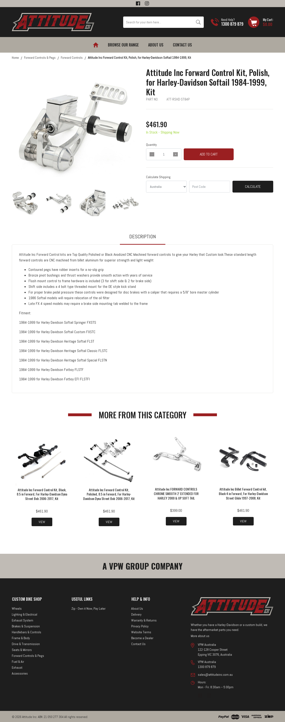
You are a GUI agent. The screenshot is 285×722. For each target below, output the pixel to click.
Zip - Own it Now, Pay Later (88, 607)
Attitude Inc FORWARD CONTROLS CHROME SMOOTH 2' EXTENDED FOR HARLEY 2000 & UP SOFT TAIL (176, 493)
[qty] (163, 154)
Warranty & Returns (144, 619)
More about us (200, 635)
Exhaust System (22, 619)
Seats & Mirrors (22, 649)
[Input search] (158, 22)
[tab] (142, 239)
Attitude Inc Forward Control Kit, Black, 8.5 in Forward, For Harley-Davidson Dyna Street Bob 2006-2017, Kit (42, 493)
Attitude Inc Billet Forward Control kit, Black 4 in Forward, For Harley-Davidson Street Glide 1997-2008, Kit (243, 493)
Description (142, 236)
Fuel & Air (18, 661)
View (42, 521)
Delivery (136, 613)
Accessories (20, 672)
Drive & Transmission (26, 643)
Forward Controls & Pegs (28, 655)
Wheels (17, 607)
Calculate (253, 186)
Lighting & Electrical (24, 613)
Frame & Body (21, 637)
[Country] (166, 187)
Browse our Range (123, 45)
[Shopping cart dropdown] (260, 22)
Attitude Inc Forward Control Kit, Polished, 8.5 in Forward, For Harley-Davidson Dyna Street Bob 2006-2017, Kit (109, 496)
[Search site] (198, 22)
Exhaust (17, 666)
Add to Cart (209, 154)
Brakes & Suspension (26, 625)
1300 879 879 (232, 24)
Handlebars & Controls (26, 631)
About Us (155, 45)
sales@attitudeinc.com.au (215, 674)
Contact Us (182, 45)
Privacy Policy (140, 625)
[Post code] (209, 187)
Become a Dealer (142, 637)
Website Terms (141, 631)
